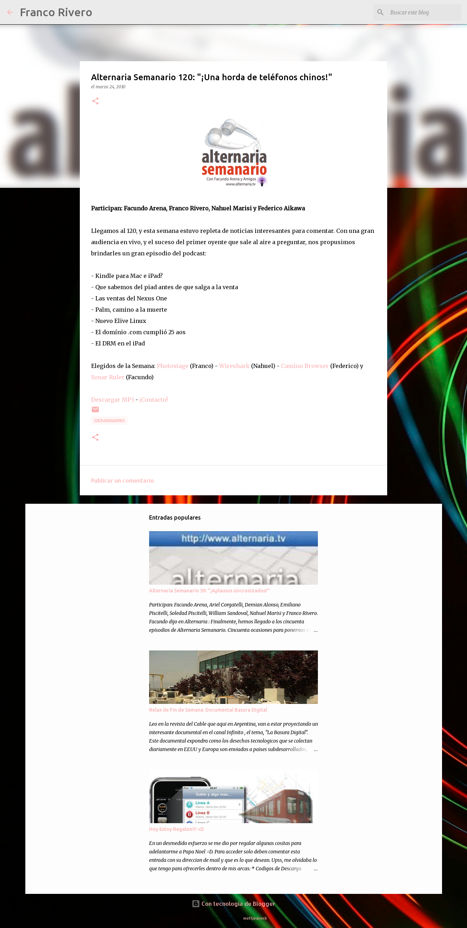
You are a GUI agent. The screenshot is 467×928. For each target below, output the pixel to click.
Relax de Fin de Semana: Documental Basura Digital (208, 710)
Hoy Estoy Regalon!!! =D (176, 829)
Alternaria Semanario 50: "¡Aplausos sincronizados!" (209, 590)
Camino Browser (305, 365)
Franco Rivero (56, 12)
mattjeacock (255, 918)
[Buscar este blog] (424, 12)
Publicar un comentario (122, 480)
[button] (95, 101)
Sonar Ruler (107, 377)
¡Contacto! (154, 399)
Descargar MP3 (112, 399)
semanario (109, 420)
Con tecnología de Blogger (233, 903)
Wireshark (234, 365)
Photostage (172, 365)
